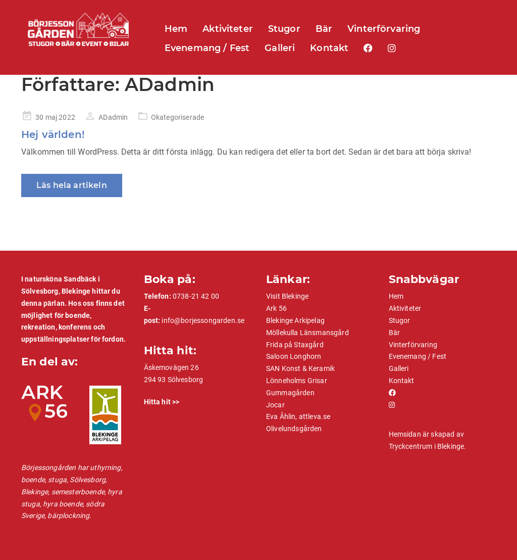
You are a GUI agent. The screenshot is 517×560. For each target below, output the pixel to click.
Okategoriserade (177, 117)
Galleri (280, 48)
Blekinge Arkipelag (295, 320)
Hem (176, 28)
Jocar (275, 405)
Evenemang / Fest (207, 48)
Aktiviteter (227, 28)
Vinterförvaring (383, 28)
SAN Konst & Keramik (300, 368)
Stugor (284, 28)
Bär (324, 28)
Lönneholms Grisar (296, 381)
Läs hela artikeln (71, 185)
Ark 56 (276, 308)
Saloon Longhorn (293, 356)
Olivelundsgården (294, 429)
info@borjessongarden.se (203, 320)
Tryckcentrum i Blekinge (426, 446)
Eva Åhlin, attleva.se (298, 416)
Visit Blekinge (287, 296)
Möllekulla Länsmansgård (307, 333)
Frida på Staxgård (295, 345)
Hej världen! (53, 134)
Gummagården (290, 393)
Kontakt (329, 48)
